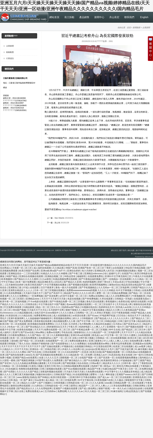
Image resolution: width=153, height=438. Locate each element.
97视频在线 (67, 346)
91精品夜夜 (29, 307)
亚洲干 (16, 332)
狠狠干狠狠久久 (73, 310)
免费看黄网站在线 (43, 315)
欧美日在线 (95, 352)
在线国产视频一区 (88, 357)
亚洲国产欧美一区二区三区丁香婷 (94, 268)
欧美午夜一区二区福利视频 (13, 301)
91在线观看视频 (81, 374)
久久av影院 (46, 279)
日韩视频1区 (87, 318)
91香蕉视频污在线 (104, 380)
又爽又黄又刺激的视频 (24, 374)
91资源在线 (12, 315)
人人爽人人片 (98, 327)
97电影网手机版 (108, 315)
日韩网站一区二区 (84, 312)
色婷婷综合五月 (107, 307)
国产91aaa (93, 315)
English (144, 17)
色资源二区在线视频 (123, 346)
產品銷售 (84, 17)
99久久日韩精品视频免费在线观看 (73, 366)
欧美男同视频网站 (99, 284)
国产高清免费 (51, 296)
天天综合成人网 (124, 304)
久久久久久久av (76, 391)
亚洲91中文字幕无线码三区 (118, 276)
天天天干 (38, 329)
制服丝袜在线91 (44, 374)
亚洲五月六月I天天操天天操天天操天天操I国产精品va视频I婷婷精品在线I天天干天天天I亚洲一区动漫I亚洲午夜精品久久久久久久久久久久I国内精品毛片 (73, 265)
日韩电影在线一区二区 (77, 383)
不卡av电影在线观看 (38, 301)
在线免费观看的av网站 (99, 343)
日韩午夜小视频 (86, 338)
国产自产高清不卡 (54, 293)
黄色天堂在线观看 (95, 301)
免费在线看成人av (34, 391)
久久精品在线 (26, 315)
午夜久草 (73, 327)
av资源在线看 (79, 315)
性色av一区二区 (16, 327)
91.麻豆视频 (141, 349)
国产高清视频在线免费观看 (49, 355)
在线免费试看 (136, 341)
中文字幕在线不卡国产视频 (52, 304)
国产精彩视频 (69, 363)
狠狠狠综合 (80, 332)
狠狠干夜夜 (104, 388)
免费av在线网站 (97, 296)
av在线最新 (118, 268)
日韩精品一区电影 (124, 298)
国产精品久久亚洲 (73, 282)
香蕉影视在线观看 (43, 321)
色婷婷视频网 (89, 282)
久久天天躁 (62, 324)
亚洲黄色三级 (15, 287)
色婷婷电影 (85, 327)
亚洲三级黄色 (95, 341)
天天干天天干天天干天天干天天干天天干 (21, 346)
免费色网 (62, 391)
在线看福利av (45, 338)
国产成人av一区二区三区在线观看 (115, 377)
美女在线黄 (127, 355)
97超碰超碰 (126, 360)
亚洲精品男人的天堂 (104, 270)
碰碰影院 (81, 276)
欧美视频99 (7, 279)
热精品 (33, 377)
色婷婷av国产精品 (71, 307)
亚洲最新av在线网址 (143, 343)
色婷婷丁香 (97, 366)
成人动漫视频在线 (62, 315)
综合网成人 (5, 268)
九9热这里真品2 (131, 391)
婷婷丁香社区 (104, 282)
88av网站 (40, 332)
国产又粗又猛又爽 (125, 349)
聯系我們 (129, 17)
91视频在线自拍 (89, 307)
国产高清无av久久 (133, 324)
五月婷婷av (51, 391)
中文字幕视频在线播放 (56, 284)
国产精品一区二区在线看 (32, 341)
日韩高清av (131, 352)
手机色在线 (67, 332)
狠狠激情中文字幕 (134, 380)
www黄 (108, 383)
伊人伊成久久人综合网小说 (71, 349)
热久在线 (19, 391)
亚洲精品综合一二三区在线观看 (23, 273)
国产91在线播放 (92, 360)
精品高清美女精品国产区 (133, 284)
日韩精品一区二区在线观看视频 (111, 338)
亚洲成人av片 (101, 355)
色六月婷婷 (87, 270)
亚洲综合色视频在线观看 (31, 276)
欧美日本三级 (135, 338)
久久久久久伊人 (122, 318)
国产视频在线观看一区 (137, 327)
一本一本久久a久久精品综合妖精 (127, 388)
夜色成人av (98, 335)
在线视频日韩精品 (83, 346)
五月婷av (118, 324)
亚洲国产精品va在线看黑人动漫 (28, 357)
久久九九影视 (97, 383)
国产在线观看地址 (60, 343)
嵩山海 (57, 223)
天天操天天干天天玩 (37, 310)
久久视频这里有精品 (130, 371)
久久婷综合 (38, 385)
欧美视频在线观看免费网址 (41, 324)
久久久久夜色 (67, 312)
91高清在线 (114, 355)
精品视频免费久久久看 (64, 321)
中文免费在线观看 (13, 307)
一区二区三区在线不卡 (104, 304)
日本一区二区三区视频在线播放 (49, 290)
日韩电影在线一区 (54, 385)
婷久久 (76, 318)
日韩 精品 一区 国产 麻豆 (20, 380)
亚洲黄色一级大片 (116, 327)
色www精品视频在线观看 (79, 304)
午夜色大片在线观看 (143, 276)
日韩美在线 (31, 304)
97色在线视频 (132, 282)
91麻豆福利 (116, 391)
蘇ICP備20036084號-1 (144, 250)
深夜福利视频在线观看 (51, 371)
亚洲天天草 (49, 366)
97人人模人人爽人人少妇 (116, 341)
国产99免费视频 (90, 298)
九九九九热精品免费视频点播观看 (29, 363)
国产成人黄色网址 (88, 388)
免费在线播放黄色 (78, 341)
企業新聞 (146, 27)
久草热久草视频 (103, 312)
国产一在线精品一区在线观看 (117, 279)
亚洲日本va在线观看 (81, 335)
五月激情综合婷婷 (15, 284)
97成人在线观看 (31, 287)
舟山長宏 (114, 17)
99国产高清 (71, 268)
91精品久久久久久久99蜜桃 (54, 273)
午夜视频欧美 (139, 296)
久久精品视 (58, 268)
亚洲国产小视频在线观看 (65, 388)
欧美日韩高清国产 (34, 284)
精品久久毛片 (108, 349)
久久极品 (119, 380)
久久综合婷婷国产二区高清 (75, 352)
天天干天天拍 (22, 349)
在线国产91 (127, 273)
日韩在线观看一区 (52, 352)
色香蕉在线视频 (25, 329)
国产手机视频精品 (88, 287)
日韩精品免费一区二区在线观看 (128, 383)
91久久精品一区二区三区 (97, 391)
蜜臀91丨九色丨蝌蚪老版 (102, 374)
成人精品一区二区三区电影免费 (61, 380)
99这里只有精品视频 (135, 268)
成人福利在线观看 (43, 268)
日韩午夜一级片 (130, 363)
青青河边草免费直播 (121, 343)
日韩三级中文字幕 (127, 321)
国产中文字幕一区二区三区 (90, 321)
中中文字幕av (8, 282)
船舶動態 (10, 52)
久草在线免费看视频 (121, 385)
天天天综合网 (54, 363)
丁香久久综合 (24, 343)
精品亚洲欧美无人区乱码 (50, 282)
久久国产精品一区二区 (39, 335)
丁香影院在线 (145, 363)
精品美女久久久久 (112, 363)
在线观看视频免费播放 (127, 357)
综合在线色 (83, 363)
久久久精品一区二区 (142, 279)
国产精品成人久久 (104, 318)
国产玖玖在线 (35, 352)
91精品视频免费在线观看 (65, 279)
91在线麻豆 (11, 369)
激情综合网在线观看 (20, 385)
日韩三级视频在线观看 (51, 369)
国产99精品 (43, 377)
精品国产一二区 (87, 385)
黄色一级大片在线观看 (66, 287)
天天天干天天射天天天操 (54, 298)
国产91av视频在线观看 (75, 369)
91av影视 (39, 380)
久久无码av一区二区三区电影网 (114, 287)
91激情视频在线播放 (126, 270)
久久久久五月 (52, 357)
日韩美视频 (59, 383)
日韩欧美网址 (139, 385)
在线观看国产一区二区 (57, 341)
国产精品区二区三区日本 (134, 329)
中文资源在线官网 (103, 346)
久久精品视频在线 (24, 312)
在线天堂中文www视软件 (46, 312)
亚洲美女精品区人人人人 (20, 290)
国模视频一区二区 (69, 357)
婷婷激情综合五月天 (57, 327)
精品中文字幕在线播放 (94, 310)
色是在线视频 (74, 298)
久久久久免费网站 (19, 296)
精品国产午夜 (94, 369)
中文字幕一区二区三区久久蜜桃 (120, 335)
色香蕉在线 (123, 301)
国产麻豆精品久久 (74, 360)
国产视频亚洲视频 (26, 360)
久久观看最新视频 (60, 335)
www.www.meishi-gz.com (45, 250)
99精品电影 (111, 321)
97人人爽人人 (103, 385)
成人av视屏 (140, 346)
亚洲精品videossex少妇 (96, 273)
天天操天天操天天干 (33, 293)
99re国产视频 (19, 310)
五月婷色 (73, 324)
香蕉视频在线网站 (63, 318)
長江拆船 (69, 17)
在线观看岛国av (142, 298)
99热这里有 (70, 276)
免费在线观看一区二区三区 (57, 329)
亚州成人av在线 (124, 307)
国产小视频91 (45, 383)
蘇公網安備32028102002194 (142, 253)
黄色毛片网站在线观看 (128, 366)
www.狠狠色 (23, 377)
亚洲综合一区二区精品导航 (43, 349)
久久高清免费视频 (13, 293)
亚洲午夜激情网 (16, 318)
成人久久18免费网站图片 (118, 296)
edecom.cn (149, 257)
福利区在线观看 (139, 301)
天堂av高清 (118, 282)
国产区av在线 (27, 332)
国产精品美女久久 (26, 388)
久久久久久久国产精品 (28, 371)
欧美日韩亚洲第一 (60, 377)
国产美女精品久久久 (36, 327)
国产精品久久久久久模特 (26, 279)
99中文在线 (115, 329)
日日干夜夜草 (47, 287)
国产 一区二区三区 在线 (65, 338)
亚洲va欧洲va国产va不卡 (53, 270)
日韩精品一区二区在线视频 (14, 366)
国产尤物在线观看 (51, 346)
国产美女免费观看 (24, 321)
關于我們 (122, 250)
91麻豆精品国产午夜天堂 (115, 369)
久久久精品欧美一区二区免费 (78, 355)
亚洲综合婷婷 (74, 270)
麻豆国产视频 (7, 321)
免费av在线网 (53, 332)
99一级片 (138, 355)
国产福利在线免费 (15, 355)
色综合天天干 (134, 315)
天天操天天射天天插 (74, 371)
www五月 (30, 355)
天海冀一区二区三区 (22, 268)
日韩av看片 (96, 363)
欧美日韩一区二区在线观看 (13, 324)
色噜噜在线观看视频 (29, 369)
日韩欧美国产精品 (63, 374)
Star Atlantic (59, 218)
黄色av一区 (110, 366)
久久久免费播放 (78, 343)
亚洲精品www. (33, 298)
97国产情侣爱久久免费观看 (49, 360)
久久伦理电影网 (44, 388)
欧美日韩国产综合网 (29, 270)
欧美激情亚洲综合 (110, 360)
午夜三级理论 (71, 385)
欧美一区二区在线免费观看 (23, 338)
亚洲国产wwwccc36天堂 (128, 374)
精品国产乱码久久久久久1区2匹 (79, 293)
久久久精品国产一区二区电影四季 (103, 332)
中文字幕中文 (111, 371)
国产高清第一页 (107, 357)
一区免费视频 (37, 296)
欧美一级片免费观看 (26, 282)
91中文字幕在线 (86, 380)
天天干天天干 (128, 332)
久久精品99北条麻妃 (101, 324)
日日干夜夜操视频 (121, 312)
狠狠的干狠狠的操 (41, 343)
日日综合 (121, 315)
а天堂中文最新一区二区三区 (74, 296)
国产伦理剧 (9, 371)
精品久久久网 (113, 310)
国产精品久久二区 (141, 318)
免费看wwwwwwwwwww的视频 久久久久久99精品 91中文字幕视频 (99, 290)
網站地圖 (131, 250)
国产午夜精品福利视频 (90, 279)
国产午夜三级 (76, 273)
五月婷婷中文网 (56, 310)
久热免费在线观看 (94, 371)
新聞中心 (99, 17)
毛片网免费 (84, 324)
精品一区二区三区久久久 (48, 307)
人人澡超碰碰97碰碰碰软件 (38, 318)
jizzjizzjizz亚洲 (93, 349)
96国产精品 (12, 276)
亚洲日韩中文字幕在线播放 (83, 377)
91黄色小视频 (36, 366)
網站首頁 (54, 17)
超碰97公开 (115, 273)
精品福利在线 (144, 321)
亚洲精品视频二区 (54, 276)
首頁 (129, 27)
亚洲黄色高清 (139, 377)
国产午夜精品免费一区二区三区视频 (67, 301)
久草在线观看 (106, 298)
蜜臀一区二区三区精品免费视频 (112, 293)
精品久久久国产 (29, 383)
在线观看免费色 (96, 276)
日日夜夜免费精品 (17, 335)
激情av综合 (114, 284)
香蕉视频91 (111, 301)
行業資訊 (10, 58)
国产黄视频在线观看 (78, 284)
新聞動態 (136, 27)
